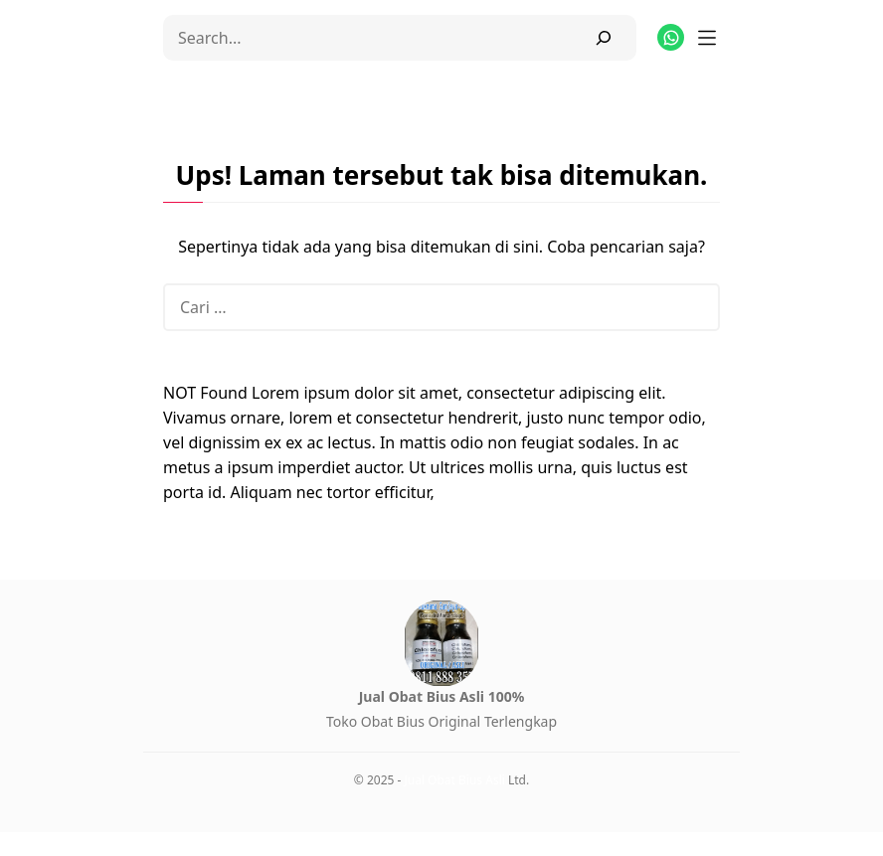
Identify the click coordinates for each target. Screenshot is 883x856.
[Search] (603, 38)
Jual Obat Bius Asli (454, 779)
